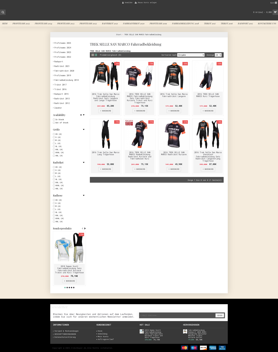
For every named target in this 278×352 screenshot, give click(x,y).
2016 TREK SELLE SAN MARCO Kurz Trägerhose (208, 95)
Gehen (219, 315)
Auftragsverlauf (105, 339)
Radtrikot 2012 (62, 103)
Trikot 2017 (60, 84)
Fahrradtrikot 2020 (64, 70)
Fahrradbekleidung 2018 (66, 80)
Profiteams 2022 (62, 57)
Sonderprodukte (62, 228)
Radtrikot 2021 (62, 66)
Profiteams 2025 (62, 43)
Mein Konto (102, 336)
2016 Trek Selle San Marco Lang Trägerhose (105, 153)
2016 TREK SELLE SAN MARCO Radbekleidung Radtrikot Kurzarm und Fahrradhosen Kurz (139, 155)
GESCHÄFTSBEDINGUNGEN (64, 334)
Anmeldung (101, 334)
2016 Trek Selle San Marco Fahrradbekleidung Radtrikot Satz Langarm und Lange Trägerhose (105, 97)
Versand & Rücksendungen (66, 331)
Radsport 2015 (61, 94)
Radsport (58, 61)
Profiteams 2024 (62, 47)
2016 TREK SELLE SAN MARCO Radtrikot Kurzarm (174, 153)
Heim (99, 331)
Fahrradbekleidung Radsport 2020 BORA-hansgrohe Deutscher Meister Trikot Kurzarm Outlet (197, 333)
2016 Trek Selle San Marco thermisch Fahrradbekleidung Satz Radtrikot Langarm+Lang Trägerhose (208, 156)
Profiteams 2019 (62, 75)
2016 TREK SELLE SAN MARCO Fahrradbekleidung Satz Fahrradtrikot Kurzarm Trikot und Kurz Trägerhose (139, 98)
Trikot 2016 (60, 89)
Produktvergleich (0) (110, 55)
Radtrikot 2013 (62, 98)
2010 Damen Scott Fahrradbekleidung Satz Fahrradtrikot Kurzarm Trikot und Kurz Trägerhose (69, 269)
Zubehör (58, 108)
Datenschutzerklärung (64, 337)
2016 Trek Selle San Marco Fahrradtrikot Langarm (174, 95)
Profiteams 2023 (62, 52)
